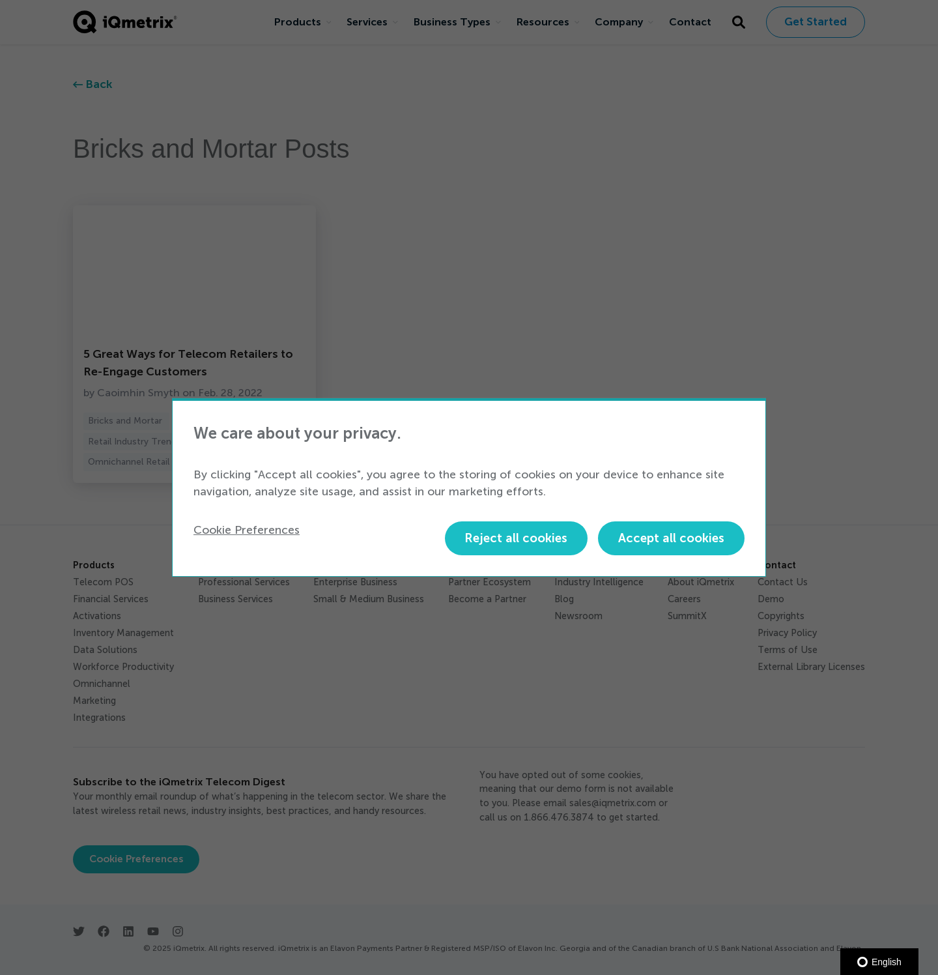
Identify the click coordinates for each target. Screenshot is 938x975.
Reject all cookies (515, 538)
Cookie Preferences (246, 530)
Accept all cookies (671, 538)
